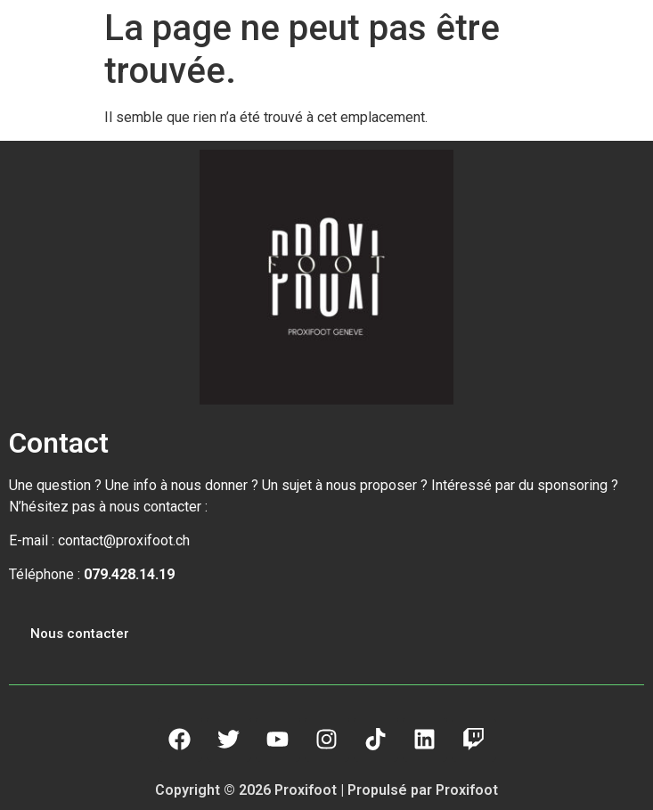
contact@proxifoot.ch (124, 540)
